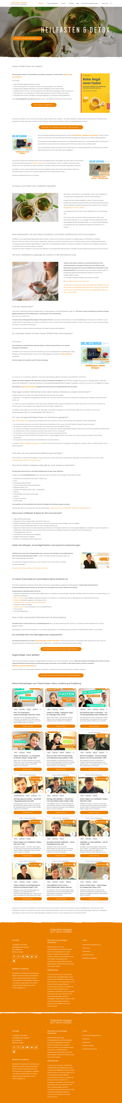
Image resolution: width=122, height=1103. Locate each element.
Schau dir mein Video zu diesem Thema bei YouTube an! (30, 568)
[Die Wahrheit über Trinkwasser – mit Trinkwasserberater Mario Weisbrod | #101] (94, 697)
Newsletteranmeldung (89, 958)
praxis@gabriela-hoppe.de (20, 947)
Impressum (86, 948)
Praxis (63, 3)
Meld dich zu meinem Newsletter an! (24, 666)
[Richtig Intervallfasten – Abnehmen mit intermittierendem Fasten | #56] (61, 784)
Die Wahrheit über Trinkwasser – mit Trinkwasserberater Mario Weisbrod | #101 (93, 715)
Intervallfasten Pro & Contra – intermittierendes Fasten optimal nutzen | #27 (59, 887)
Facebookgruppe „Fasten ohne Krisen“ (47, 640)
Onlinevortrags (37, 163)
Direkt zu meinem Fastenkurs (26, 38)
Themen (40, 3)
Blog (77, 3)
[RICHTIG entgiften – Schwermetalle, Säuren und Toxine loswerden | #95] (94, 740)
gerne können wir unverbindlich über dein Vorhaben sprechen (71, 508)
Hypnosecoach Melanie (28, 387)
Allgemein (83, 709)
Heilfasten (16, 600)
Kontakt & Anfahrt (88, 955)
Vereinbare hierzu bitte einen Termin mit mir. (26, 460)
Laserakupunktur (18, 607)
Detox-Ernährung (19, 598)
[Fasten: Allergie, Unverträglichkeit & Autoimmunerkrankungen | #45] (27, 870)
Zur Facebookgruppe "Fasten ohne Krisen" (60, 649)
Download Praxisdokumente (91, 944)
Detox (15, 709)
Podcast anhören (28, 726)
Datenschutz (86, 951)
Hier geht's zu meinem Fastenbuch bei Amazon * (60, 127)
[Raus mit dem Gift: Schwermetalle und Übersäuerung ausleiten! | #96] (61, 740)
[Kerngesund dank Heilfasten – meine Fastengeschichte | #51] (61, 827)
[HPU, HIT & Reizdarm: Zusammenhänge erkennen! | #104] (27, 697)
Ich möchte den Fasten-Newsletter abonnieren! (60, 675)
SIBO (41, 709)
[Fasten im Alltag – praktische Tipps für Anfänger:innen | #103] (61, 697)
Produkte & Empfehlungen (89, 3)
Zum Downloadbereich (43, 105)
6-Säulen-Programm (19, 795)
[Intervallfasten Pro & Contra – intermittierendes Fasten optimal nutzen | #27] (61, 870)
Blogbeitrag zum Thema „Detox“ (74, 207)
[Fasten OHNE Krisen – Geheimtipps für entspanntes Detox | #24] (94, 870)
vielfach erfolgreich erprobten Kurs (31, 443)
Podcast (71, 3)
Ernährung (21, 709)
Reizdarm (35, 709)
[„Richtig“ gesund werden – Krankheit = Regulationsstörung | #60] (27, 784)
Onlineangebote (52, 3)
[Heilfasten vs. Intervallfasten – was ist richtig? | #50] (94, 827)
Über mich (105, 3)
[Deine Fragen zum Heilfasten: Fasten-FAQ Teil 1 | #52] (27, 827)
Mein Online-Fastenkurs (20, 420)
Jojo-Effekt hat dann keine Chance (77, 281)
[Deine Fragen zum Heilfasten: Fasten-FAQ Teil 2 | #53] (94, 784)
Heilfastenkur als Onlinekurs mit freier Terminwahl (29, 602)
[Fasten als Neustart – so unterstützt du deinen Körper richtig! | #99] (27, 740)
